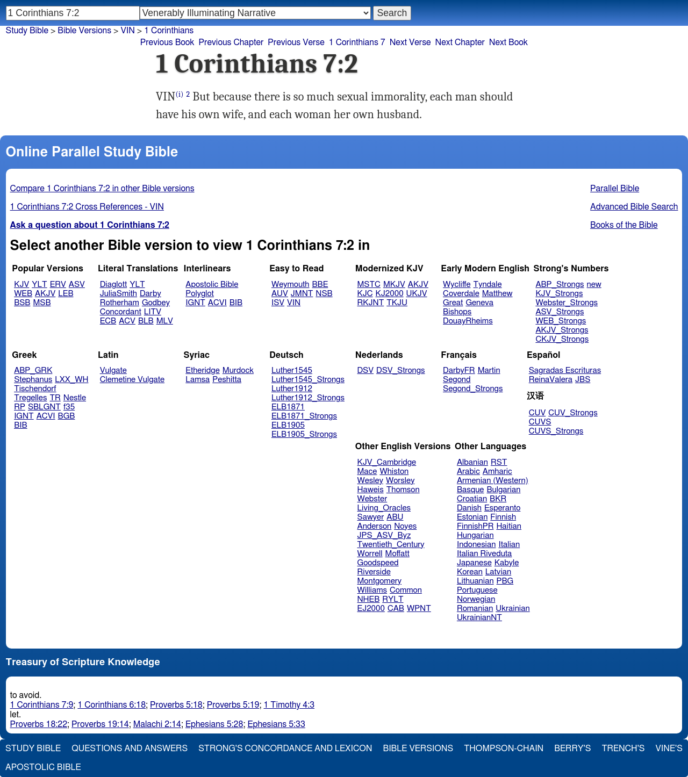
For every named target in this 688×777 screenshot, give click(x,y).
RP (19, 407)
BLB (146, 321)
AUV (279, 294)
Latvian (498, 572)
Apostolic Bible (43, 767)
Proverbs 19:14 (100, 724)
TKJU (396, 303)
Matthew (497, 294)
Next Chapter (460, 42)
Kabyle (506, 563)
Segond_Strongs (473, 389)
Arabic (468, 471)
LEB (65, 294)
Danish (469, 508)
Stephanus (33, 380)
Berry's (572, 748)
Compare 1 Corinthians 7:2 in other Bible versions (102, 188)
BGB (66, 416)
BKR (498, 499)
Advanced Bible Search (634, 207)
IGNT (195, 303)
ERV (58, 284)
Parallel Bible (614, 188)
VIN (127, 30)
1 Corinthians (169, 30)
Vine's (669, 748)
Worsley (400, 481)
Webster (372, 499)
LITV (152, 312)
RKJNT (370, 303)
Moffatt (397, 554)
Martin (489, 370)
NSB (324, 294)
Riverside (374, 572)
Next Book (508, 42)
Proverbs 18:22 (39, 724)
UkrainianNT (479, 618)
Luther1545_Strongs (308, 380)
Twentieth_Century (391, 545)
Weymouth (290, 284)
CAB (396, 609)
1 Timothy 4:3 (288, 705)
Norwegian (476, 599)
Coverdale (461, 294)
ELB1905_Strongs (304, 434)
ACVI (217, 303)
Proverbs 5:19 (233, 705)
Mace (367, 471)
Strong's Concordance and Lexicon (285, 748)
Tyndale (488, 284)
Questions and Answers (129, 748)
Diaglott (113, 284)
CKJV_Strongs (562, 339)
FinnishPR (475, 526)
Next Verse (410, 42)
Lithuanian (475, 581)
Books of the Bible (624, 225)
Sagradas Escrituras (565, 370)
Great (453, 303)
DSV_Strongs (400, 370)
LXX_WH (71, 380)
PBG (505, 581)
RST (499, 462)
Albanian (472, 462)
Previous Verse (296, 42)
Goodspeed (378, 563)
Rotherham (119, 303)
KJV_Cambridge (387, 462)
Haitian (508, 526)
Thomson (403, 490)
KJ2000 (390, 294)
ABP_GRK (33, 370)
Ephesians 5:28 (214, 724)
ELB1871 (288, 407)
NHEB (368, 599)
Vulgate (113, 370)
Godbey (156, 303)
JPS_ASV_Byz (384, 535)
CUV (537, 413)
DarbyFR (459, 370)
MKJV (394, 284)
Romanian (475, 609)
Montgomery (379, 581)
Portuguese (477, 590)
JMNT (302, 294)
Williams (372, 590)
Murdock (238, 370)
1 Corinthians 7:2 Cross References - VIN (87, 207)
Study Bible (27, 30)
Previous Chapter (231, 42)
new (594, 284)
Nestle (74, 398)
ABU (394, 517)
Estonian (472, 517)
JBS (582, 380)
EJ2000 (371, 609)
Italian (509, 545)
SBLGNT (44, 407)
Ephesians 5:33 (276, 724)
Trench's (622, 748)
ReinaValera (550, 380)
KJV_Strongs (559, 294)
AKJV (45, 294)
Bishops (457, 312)
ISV (277, 303)
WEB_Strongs (560, 321)
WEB (23, 294)
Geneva (479, 303)
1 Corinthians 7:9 (42, 705)
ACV (127, 321)
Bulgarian (503, 490)
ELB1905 (288, 425)
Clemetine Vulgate (132, 380)
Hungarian (475, 535)
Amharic (497, 471)
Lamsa (197, 380)
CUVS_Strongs (556, 431)
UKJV (416, 294)
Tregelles (30, 398)
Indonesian (476, 545)
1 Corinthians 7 (357, 42)
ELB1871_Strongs (304, 416)
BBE (320, 284)
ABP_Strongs (559, 284)
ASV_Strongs (559, 312)
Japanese (474, 563)
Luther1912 (291, 389)
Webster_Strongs (566, 303)
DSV (365, 370)
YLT (39, 284)
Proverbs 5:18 (176, 705)
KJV (21, 284)
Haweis (370, 490)
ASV (77, 284)
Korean (470, 572)
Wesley (370, 481)
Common (406, 590)
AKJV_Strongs (561, 330)
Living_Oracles (384, 508)
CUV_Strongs (572, 413)
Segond (456, 380)
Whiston (393, 471)
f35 (69, 407)
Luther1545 (291, 370)
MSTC (369, 284)
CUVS (540, 422)
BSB (22, 303)
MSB (42, 303)
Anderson (374, 526)
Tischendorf (35, 389)
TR (54, 398)
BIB (236, 303)
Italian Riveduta (484, 554)
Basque (470, 490)
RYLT (392, 599)
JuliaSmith (118, 294)
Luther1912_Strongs (308, 398)
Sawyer (370, 517)
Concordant (120, 312)
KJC (365, 294)
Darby (150, 294)
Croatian (472, 499)
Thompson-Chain (503, 748)
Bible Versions (84, 30)
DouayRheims (468, 321)
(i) (179, 94)
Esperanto (502, 508)
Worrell (370, 554)
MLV (164, 321)
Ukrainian (512, 609)
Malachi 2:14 (157, 724)
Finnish (503, 517)
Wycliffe (456, 284)
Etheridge (202, 370)
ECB (108, 321)
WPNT (419, 609)
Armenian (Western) (492, 481)
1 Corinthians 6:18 (111, 705)
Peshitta (226, 380)
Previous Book (167, 42)
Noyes (405, 526)
